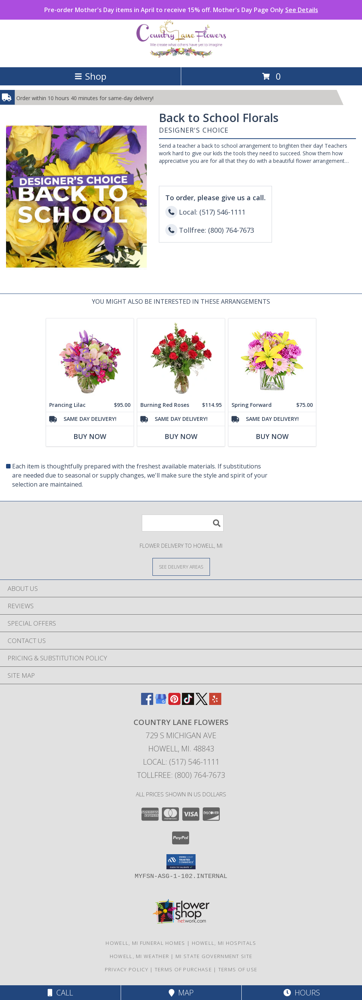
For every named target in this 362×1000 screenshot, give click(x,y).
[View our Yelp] (215, 702)
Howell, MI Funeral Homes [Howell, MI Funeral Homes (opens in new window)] (145, 943)
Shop (90, 76)
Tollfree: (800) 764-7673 (181, 775)
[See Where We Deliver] (181, 566)
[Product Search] (183, 523)
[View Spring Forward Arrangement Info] (272, 358)
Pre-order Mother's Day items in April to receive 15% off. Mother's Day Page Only (181, 10)
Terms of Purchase (183, 969)
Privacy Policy (126, 969)
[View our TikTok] (188, 702)
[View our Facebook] (147, 702)
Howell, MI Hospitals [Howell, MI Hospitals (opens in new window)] (224, 943)
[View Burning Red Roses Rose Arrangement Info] (181, 358)
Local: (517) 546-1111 (181, 762)
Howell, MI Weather (139, 956)
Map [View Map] (181, 993)
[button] (181, 861)
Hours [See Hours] (301, 993)
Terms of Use (238, 969)
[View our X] (202, 702)
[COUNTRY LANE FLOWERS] (181, 56)
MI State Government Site (214, 956)
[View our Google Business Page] (161, 702)
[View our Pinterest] (174, 702)
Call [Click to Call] (60, 993)
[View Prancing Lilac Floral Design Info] (90, 358)
